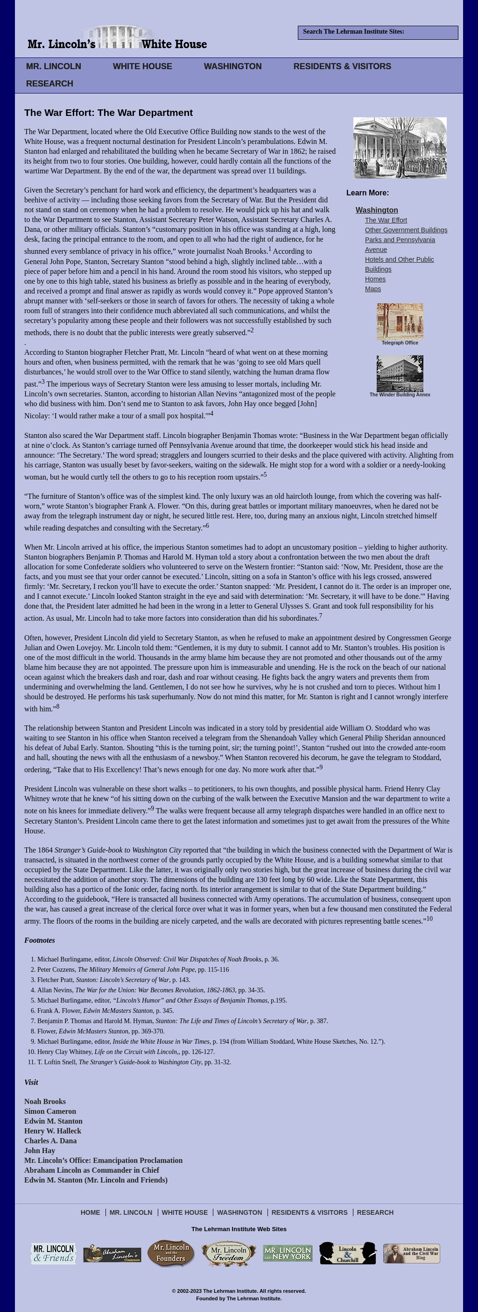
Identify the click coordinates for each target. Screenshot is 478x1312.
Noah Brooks (45, 1101)
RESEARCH (49, 83)
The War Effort (386, 220)
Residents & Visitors (310, 1212)
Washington (377, 210)
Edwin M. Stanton (53, 1121)
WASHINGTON (233, 66)
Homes (375, 279)
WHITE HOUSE (142, 66)
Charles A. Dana (50, 1141)
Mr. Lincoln (131, 1212)
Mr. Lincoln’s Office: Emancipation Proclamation (103, 1160)
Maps (373, 289)
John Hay (39, 1150)
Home (90, 1212)
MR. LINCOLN (53, 66)
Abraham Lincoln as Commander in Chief (91, 1170)
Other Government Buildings (406, 230)
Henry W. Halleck (52, 1131)
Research (375, 1212)
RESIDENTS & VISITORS (343, 66)
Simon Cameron (50, 1111)
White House (185, 1212)
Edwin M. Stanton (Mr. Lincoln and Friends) (96, 1180)
